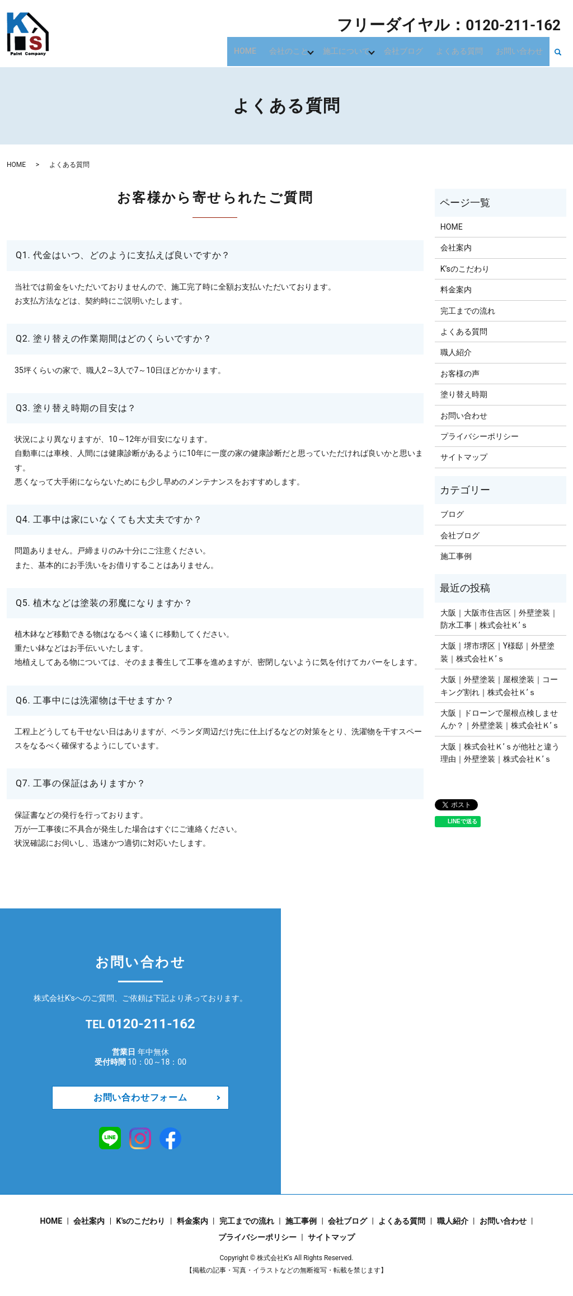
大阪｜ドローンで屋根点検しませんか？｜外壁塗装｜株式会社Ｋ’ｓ (500, 719)
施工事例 (456, 556)
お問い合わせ (522, 50)
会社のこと (306, 50)
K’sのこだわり (465, 268)
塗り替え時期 (463, 394)
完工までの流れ (467, 310)
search (557, 51)
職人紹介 (456, 352)
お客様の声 (460, 373)
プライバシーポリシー (479, 436)
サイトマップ (463, 457)
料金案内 (456, 289)
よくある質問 (467, 50)
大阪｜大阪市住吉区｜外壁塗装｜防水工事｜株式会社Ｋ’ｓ (499, 619)
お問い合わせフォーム (140, 1097)
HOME (268, 50)
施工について (361, 50)
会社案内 (456, 247)
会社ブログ (416, 50)
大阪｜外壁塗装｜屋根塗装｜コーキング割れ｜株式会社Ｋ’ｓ (499, 685)
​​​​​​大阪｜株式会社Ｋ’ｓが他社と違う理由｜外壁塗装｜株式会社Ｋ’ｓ (500, 752)
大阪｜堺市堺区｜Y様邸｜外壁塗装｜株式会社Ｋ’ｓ (497, 652)
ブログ (452, 514)
